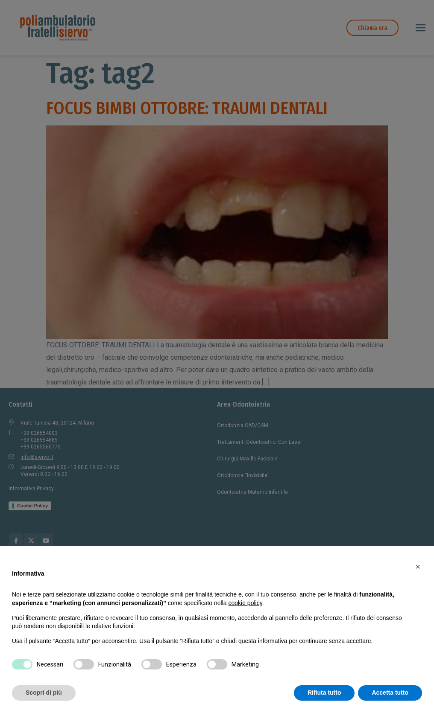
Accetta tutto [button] (390, 692)
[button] (418, 566)
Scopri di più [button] (44, 692)
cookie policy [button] (245, 603)
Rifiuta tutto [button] (324, 692)
